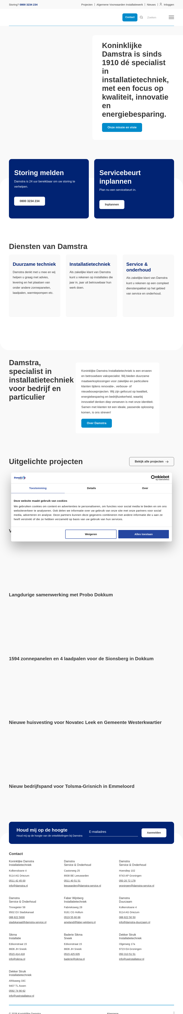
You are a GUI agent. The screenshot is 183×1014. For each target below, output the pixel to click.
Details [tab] (91, 488)
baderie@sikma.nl (74, 959)
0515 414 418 (17, 954)
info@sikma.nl (17, 959)
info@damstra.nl (18, 885)
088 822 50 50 (127, 917)
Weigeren (91, 534)
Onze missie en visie (122, 127)
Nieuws (151, 4)
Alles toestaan (144, 534)
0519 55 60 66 (72, 917)
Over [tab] (145, 488)
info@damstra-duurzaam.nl (134, 922)
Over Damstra (96, 423)
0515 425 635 (72, 954)
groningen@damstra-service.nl (136, 885)
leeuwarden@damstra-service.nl (82, 885)
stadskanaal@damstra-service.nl (27, 922)
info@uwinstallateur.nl (131, 959)
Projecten (87, 4)
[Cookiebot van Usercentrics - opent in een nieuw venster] (153, 477)
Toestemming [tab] (38, 488)
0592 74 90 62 (17, 990)
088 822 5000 (17, 917)
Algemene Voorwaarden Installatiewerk (120, 4)
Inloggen (169, 4)
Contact (130, 17)
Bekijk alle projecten (152, 461)
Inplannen (112, 204)
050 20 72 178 (127, 880)
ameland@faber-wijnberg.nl (80, 922)
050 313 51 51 (127, 954)
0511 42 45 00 (17, 880)
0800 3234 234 (29, 201)
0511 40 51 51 (72, 880)
